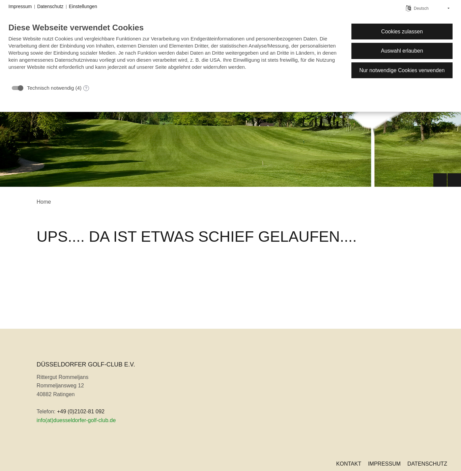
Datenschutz (427, 464)
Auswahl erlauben (402, 51)
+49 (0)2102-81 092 (81, 411)
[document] (174, 51)
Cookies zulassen (402, 31)
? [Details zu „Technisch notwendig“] (86, 88)
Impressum (384, 464)
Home (44, 202)
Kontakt (348, 464)
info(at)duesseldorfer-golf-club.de (76, 420)
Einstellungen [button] (83, 6)
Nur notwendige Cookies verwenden (401, 70)
